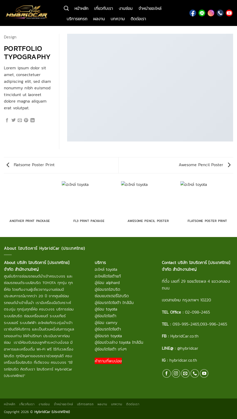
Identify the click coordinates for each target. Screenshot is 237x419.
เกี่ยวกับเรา (103, 8)
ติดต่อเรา (138, 19)
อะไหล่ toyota (106, 269)
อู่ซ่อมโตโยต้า (105, 316)
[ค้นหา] (66, 8)
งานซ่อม (126, 8)
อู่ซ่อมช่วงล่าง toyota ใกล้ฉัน (119, 342)
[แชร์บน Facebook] (7, 120)
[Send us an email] (185, 373)
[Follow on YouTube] (204, 373)
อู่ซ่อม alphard (107, 282)
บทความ (118, 19)
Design (10, 37)
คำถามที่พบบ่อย (108, 361)
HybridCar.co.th (184, 336)
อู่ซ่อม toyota (106, 309)
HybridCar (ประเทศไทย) (52, 412)
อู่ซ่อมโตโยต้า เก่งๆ (110, 349)
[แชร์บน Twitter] (13, 120)
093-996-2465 (213, 324)
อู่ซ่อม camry (106, 322)
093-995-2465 (185, 324)
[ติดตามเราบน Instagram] (176, 373)
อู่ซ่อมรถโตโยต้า (108, 329)
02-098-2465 (197, 312)
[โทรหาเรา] (194, 373)
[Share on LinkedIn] (32, 120)
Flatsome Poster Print (31, 164)
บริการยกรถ (77, 19)
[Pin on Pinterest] (26, 120)
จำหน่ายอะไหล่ (149, 8)
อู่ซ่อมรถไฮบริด (107, 289)
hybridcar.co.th (183, 360)
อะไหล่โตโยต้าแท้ (108, 276)
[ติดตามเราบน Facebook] (166, 373)
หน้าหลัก (81, 8)
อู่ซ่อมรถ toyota (108, 336)
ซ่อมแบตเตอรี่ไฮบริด (112, 296)
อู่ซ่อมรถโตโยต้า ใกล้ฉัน (114, 302)
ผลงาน (99, 19)
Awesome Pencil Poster (204, 164)
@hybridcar (187, 348)
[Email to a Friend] (20, 120)
